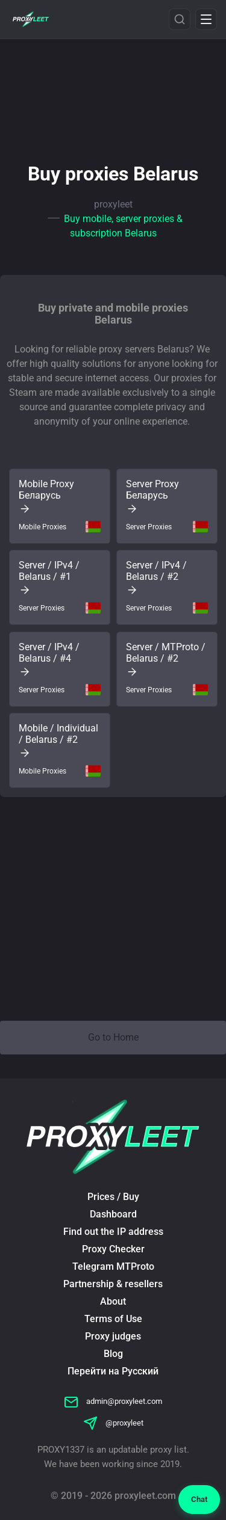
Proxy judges (113, 1336)
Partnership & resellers (113, 1284)
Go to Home (113, 1037)
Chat (199, 1499)
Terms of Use (113, 1319)
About (113, 1301)
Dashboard (113, 1214)
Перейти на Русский (113, 1371)
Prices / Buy (113, 1196)
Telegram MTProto (113, 1266)
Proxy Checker (113, 1249)
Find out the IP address (113, 1231)
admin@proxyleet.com (113, 1401)
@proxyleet (113, 1422)
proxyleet (113, 204)
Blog (113, 1353)
